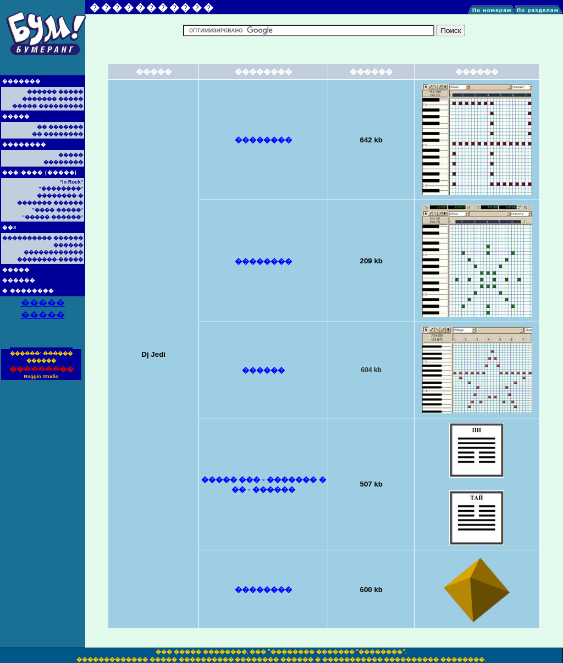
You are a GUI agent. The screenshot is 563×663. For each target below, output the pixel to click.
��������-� (60, 195)
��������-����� (50, 259)
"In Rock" (71, 182)
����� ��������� (47, 106)
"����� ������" (53, 217)
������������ (53, 252)
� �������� (28, 291)
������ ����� (55, 92)
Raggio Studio (41, 376)
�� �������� (57, 134)
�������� (24, 144)
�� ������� (60, 127)
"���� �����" (57, 210)
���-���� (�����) (39, 172)
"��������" (60, 188)
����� (16, 116)
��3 (9, 227)
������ (18, 280)
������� (21, 81)
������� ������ (50, 203)
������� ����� (52, 99)
